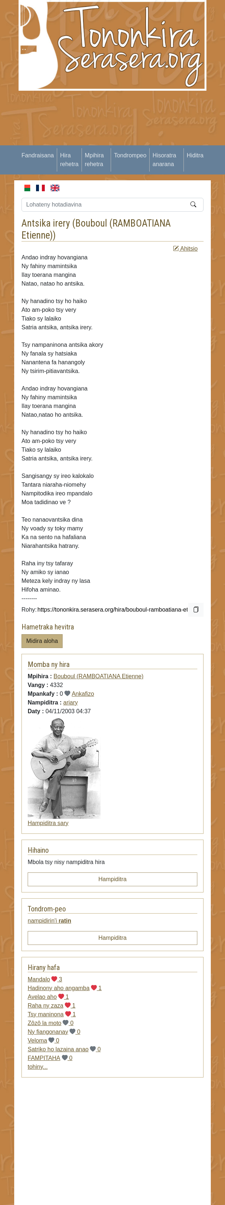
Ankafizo (83, 694)
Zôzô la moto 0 (51, 1023)
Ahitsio (185, 249)
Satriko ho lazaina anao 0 (64, 1049)
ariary (70, 702)
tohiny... (38, 1067)
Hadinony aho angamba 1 (65, 988)
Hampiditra (112, 879)
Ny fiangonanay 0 (54, 1032)
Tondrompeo (130, 155)
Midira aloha (42, 641)
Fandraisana (37, 155)
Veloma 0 (43, 1040)
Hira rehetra (69, 159)
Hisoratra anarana (164, 159)
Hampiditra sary (48, 823)
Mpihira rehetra (94, 159)
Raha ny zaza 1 (51, 1005)
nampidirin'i (49, 921)
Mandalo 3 (45, 979)
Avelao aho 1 (48, 997)
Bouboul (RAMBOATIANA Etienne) (98, 676)
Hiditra (195, 155)
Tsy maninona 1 (52, 1014)
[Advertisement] (121, 142)
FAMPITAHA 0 (50, 1058)
